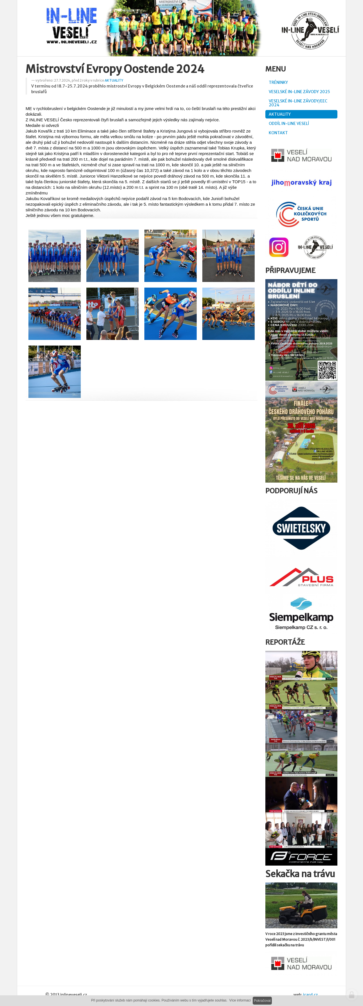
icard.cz (310, 994)
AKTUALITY (114, 80)
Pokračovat (262, 1001)
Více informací (240, 1000)
